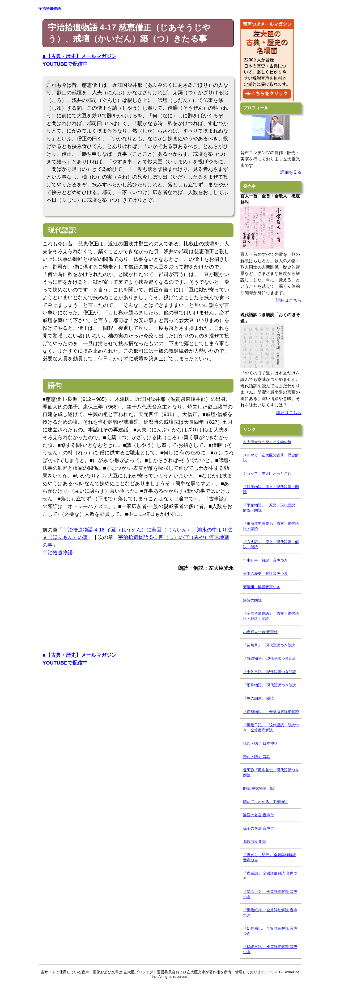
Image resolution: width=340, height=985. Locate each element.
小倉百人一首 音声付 (260, 632)
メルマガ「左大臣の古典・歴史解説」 (271, 457)
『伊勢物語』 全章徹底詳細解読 (271, 712)
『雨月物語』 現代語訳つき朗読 (269, 685)
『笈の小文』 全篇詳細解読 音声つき (270, 894)
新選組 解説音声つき (261, 587)
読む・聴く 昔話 (256, 757)
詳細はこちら (288, 300)
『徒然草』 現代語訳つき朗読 (269, 645)
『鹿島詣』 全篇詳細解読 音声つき (270, 875)
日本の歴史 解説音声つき (265, 573)
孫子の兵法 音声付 (258, 828)
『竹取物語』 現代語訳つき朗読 (269, 658)
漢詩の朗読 (252, 600)
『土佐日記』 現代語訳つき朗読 (269, 672)
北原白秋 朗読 (254, 841)
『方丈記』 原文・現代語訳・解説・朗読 (271, 544)
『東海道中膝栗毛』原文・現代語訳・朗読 (271, 526)
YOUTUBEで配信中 (65, 64)
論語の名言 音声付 (258, 815)
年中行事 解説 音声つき (265, 560)
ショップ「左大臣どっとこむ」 (269, 473)
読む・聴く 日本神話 (260, 743)
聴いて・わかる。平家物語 (265, 801)
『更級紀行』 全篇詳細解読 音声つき (270, 912)
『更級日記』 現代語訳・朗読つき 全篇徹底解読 (271, 727)
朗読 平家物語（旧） (260, 788)
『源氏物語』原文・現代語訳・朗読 (271, 489)
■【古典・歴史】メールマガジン (79, 56)
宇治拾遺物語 (57, 552)
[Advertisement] (138, 614)
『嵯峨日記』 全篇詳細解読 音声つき (270, 949)
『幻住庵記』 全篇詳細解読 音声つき (270, 930)
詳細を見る (290, 172)
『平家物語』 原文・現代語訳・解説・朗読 (271, 507)
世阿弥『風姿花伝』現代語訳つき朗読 (271, 772)
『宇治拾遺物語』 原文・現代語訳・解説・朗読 (271, 616)
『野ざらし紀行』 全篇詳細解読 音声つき (269, 857)
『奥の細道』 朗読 (258, 698)
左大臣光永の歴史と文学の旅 (267, 442)
